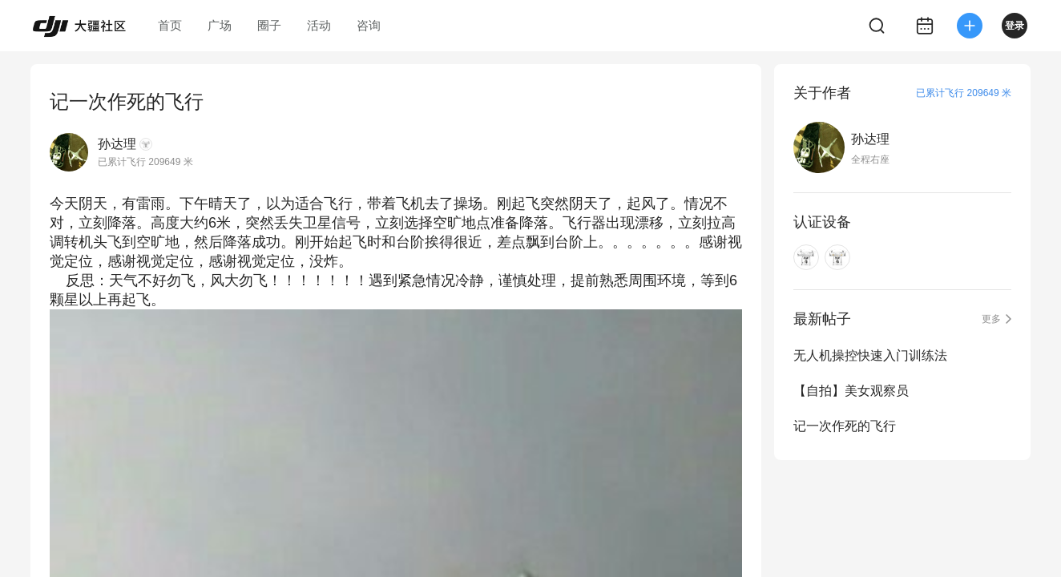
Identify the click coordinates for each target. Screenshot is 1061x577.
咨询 (369, 25)
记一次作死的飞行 (844, 426)
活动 (319, 25)
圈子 (269, 25)
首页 (170, 25)
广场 (220, 25)
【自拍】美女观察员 (851, 390)
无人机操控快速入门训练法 (870, 355)
